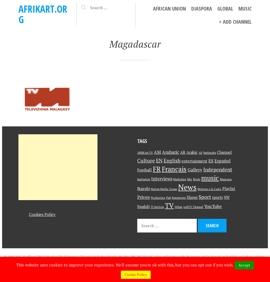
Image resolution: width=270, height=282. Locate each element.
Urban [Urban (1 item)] (178, 207)
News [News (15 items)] (187, 187)
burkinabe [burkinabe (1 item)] (209, 153)
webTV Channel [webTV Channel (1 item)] (193, 207)
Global (225, 8)
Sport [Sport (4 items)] (205, 197)
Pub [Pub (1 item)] (168, 198)
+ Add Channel (235, 21)
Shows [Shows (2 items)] (192, 197)
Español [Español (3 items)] (222, 161)
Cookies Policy (42, 214)
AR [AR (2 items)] (182, 152)
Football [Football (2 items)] (144, 169)
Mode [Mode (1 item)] (196, 179)
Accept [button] (244, 265)
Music (245, 8)
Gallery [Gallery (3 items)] (195, 170)
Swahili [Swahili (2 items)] (143, 206)
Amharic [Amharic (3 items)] (170, 152)
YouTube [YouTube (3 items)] (213, 206)
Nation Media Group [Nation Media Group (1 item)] (164, 189)
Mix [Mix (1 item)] (189, 179)
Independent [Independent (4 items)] (217, 169)
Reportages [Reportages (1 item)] (179, 198)
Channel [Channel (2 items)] (224, 152)
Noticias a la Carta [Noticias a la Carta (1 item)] (209, 189)
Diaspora (201, 8)
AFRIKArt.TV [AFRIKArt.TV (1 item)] (145, 153)
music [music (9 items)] (210, 178)
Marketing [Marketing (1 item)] (179, 179)
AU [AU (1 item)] (200, 153)
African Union (169, 8)
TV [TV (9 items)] (169, 205)
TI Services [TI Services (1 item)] (157, 207)
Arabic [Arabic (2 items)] (192, 152)
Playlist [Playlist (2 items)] (228, 188)
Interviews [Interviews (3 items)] (161, 179)
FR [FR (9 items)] (157, 169)
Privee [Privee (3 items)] (143, 197)
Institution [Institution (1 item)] (143, 179)
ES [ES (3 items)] (210, 161)
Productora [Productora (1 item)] (158, 198)
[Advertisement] (57, 167)
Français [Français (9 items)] (174, 169)
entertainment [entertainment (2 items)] (194, 161)
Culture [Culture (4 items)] (146, 160)
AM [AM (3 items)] (157, 152)
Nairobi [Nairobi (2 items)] (143, 188)
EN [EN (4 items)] (159, 160)
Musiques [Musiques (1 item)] (226, 179)
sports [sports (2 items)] (217, 197)
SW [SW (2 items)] (226, 197)
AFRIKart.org (42, 14)
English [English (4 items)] (172, 160)
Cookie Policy (136, 274)
